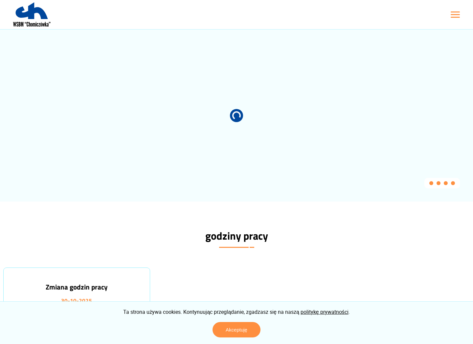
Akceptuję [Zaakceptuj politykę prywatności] (236, 330)
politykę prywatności (325, 311)
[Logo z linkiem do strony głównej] (32, 14)
